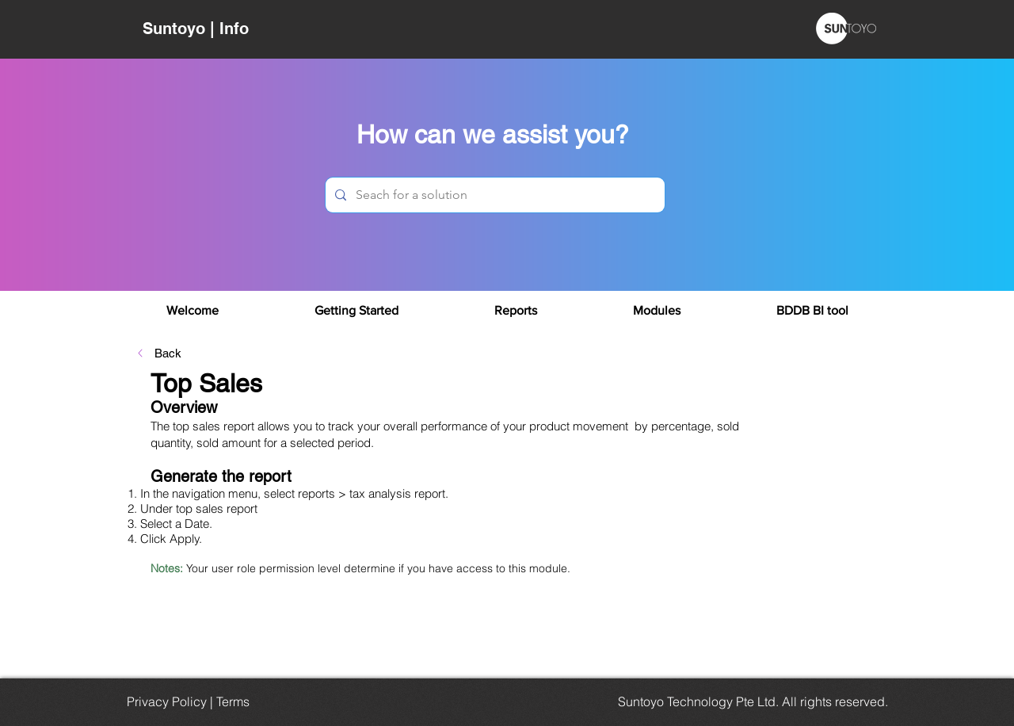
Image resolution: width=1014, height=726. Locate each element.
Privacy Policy (167, 701)
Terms (233, 701)
